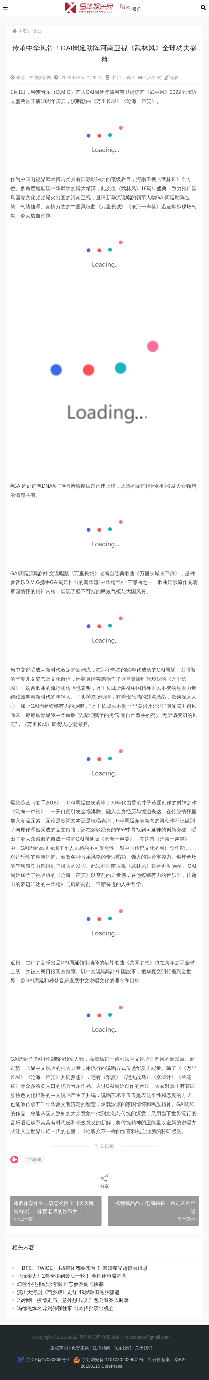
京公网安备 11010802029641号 (113, 1359)
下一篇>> (186, 1218)
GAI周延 (35, 1160)
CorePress (112, 1366)
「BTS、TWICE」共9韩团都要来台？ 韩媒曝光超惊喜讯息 (82, 1268)
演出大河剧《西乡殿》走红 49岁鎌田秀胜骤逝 (68, 1292)
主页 (19, 31)
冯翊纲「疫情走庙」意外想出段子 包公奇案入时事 (73, 1300)
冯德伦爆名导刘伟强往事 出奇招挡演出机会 (65, 1308)
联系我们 (122, 1347)
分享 (104, 1181)
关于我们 (143, 1347)
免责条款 (80, 1347)
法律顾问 (101, 1347)
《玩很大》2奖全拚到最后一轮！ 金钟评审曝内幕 (72, 1276)
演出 (36, 31)
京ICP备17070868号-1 (48, 1359)
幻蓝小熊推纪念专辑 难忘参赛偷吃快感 (60, 1284)
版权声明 (59, 1347)
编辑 (171, 77)
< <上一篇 (23, 1218)
